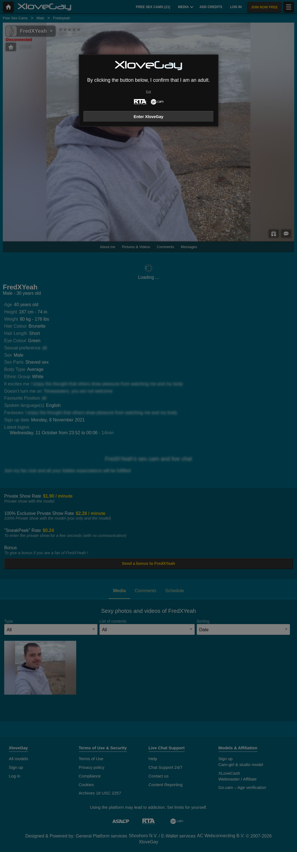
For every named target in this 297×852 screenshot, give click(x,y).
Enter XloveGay (148, 116)
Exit (148, 91)
